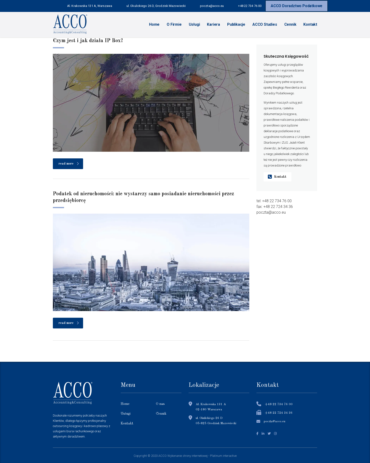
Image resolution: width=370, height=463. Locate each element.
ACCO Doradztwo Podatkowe (296, 6)
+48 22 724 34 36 (279, 412)
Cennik (290, 24)
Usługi (194, 24)
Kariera (213, 24)
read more (69, 164)
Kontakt (310, 24)
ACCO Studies (264, 24)
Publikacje (236, 24)
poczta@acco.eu (274, 421)
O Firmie (174, 24)
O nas (160, 404)
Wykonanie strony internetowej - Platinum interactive (202, 456)
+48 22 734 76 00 (279, 404)
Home (154, 24)
